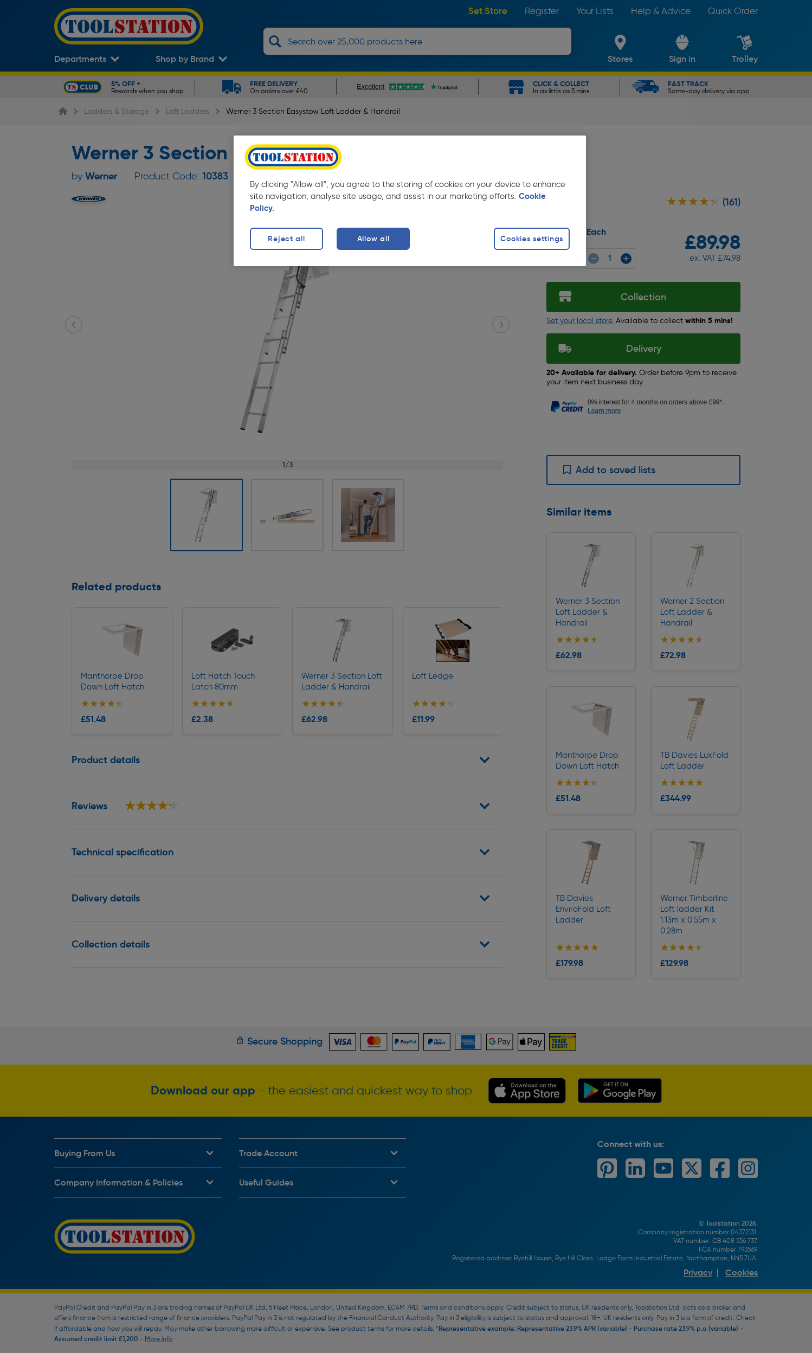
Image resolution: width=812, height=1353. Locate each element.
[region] (410, 201)
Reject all (286, 238)
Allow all (373, 238)
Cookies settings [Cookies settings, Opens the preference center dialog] (531, 238)
